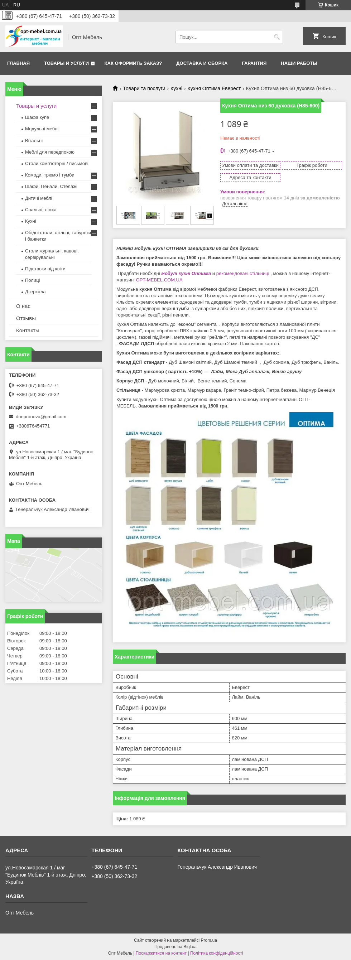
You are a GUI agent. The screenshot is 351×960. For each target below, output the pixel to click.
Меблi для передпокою (49, 152)
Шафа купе (37, 117)
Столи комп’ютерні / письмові (56, 163)
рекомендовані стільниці (242, 273)
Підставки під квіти (45, 268)
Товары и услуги (66, 63)
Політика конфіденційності (216, 953)
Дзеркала (35, 291)
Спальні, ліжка (41, 209)
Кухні (176, 88)
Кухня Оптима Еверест (214, 88)
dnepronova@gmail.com (41, 416)
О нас (23, 306)
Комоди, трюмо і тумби (49, 175)
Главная (18, 63)
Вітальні (34, 140)
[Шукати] (276, 37)
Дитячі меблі (38, 198)
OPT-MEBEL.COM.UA (160, 280)
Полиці (32, 280)
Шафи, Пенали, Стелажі (51, 186)
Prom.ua (209, 940)
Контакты (27, 330)
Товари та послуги (144, 88)
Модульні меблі (41, 128)
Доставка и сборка (201, 63)
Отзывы (26, 318)
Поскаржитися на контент (161, 953)
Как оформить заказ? (133, 63)
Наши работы (299, 63)
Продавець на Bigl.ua (175, 946)
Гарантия (254, 63)
